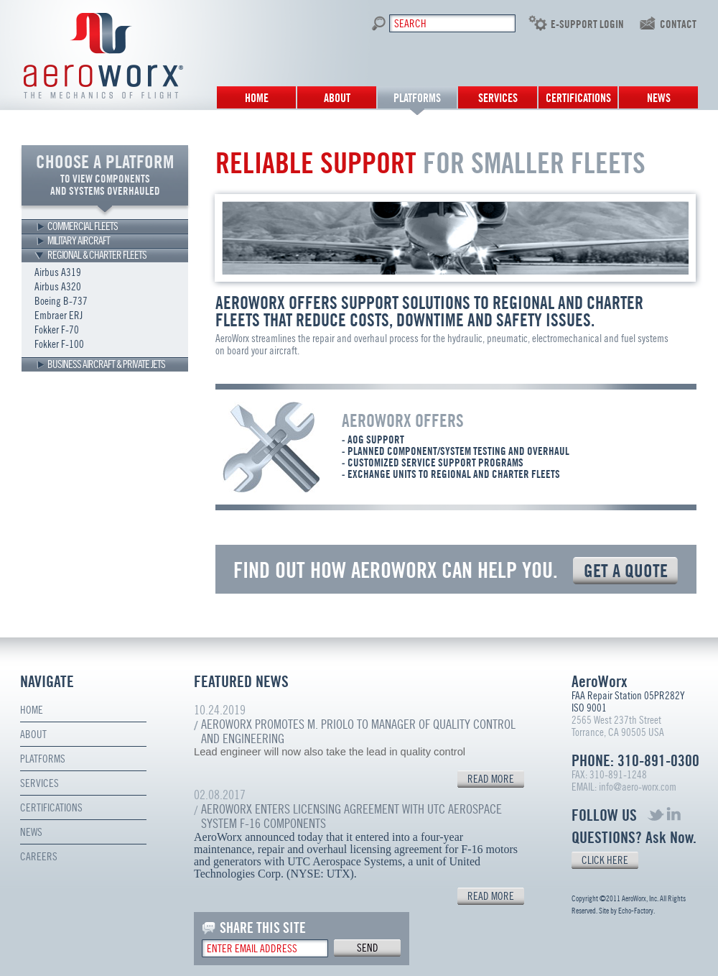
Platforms (417, 98)
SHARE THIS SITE (263, 927)
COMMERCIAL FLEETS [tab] (82, 226)
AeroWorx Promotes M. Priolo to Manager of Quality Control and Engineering (358, 731)
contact (678, 24)
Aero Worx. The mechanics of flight (104, 55)
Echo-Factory (635, 911)
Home (257, 98)
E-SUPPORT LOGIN (587, 24)
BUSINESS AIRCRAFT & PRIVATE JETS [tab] (106, 364)
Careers (38, 856)
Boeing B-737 (61, 301)
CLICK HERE (605, 860)
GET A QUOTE (626, 570)
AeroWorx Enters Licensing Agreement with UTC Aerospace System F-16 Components (351, 816)
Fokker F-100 (59, 344)
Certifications (578, 98)
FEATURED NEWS (241, 681)
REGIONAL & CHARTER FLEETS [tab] (96, 255)
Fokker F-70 (56, 329)
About (337, 98)
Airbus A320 (57, 286)
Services (498, 98)
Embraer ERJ (58, 315)
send (367, 948)
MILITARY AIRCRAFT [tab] (78, 240)
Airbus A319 (57, 272)
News (659, 98)
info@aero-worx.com (637, 787)
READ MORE (490, 779)
